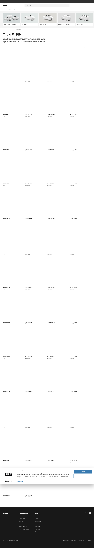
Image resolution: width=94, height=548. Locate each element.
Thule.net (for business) (40, 523)
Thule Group (37, 529)
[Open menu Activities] (11, 9)
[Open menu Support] (21, 9)
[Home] (14, 5)
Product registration (23, 526)
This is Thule (37, 516)
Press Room (37, 526)
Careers (36, 518)
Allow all (83, 535)
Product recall (22, 523)
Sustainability (38, 521)
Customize (83, 540)
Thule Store (37, 531)
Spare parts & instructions (24, 516)
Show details (20, 545)
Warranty (21, 521)
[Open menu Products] (5, 9)
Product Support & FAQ (24, 529)
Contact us (5, 516)
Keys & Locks (22, 518)
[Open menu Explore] (16, 9)
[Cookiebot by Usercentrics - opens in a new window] (8, 545)
